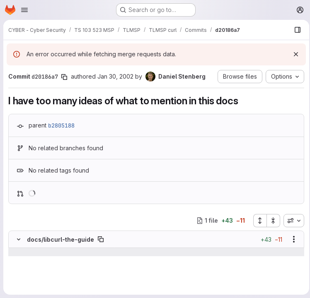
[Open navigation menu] (24, 10)
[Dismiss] (293, 54)
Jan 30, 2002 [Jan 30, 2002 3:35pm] (115, 76)
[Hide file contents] (19, 239)
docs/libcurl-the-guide (60, 239)
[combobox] (291, 220)
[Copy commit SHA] (64, 77)
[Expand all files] (257, 220)
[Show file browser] (295, 29)
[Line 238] (18, 260)
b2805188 (61, 125)
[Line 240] (18, 277)
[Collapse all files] (271, 220)
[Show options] (291, 239)
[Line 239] (18, 268)
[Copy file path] (101, 239)
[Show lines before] (29, 252)
